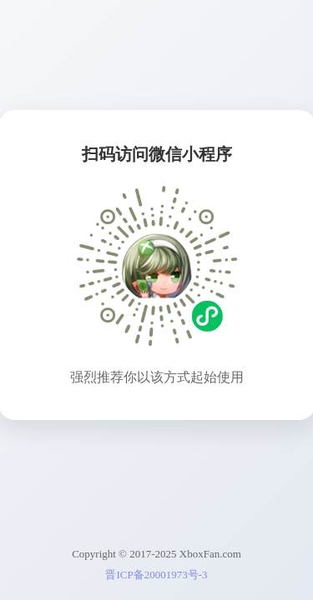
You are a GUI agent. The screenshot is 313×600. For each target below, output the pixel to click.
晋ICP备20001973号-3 (156, 574)
